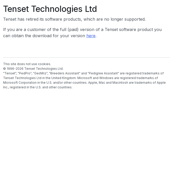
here (90, 35)
